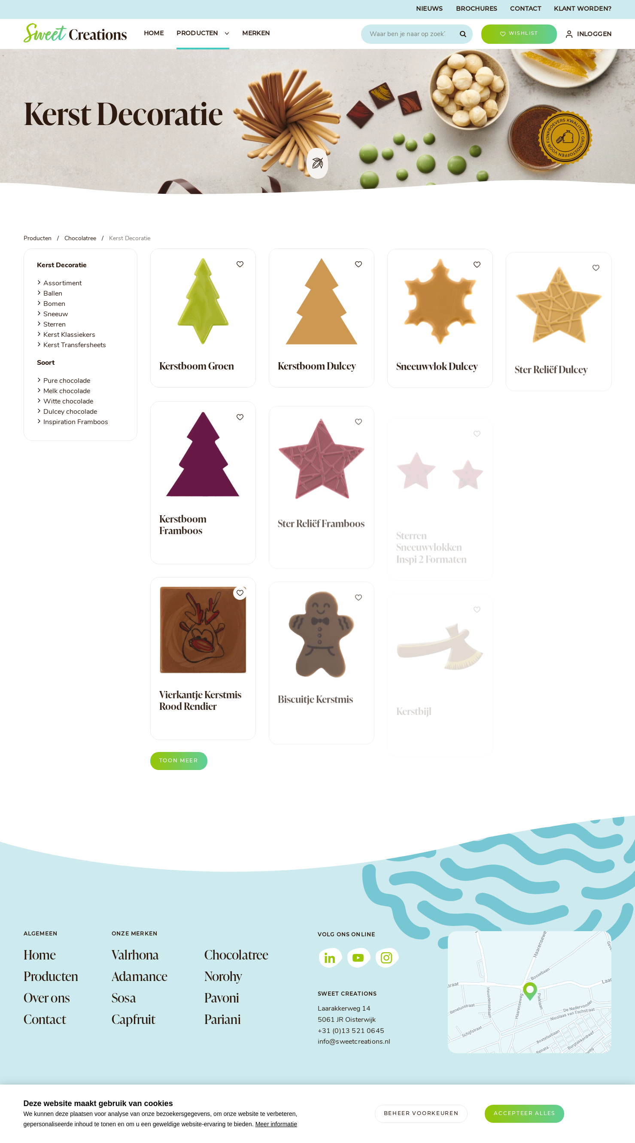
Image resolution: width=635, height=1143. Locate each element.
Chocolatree (236, 954)
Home (40, 954)
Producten (51, 976)
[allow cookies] (524, 1114)
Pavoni (222, 997)
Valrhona (135, 954)
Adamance (140, 976)
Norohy (223, 976)
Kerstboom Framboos (183, 538)
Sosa (124, 997)
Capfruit (134, 1019)
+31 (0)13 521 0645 (351, 1031)
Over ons (47, 997)
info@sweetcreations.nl (354, 1042)
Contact (45, 1019)
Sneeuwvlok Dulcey (437, 376)
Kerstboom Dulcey (317, 368)
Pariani (222, 1019)
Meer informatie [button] (276, 1124)
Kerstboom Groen (196, 366)
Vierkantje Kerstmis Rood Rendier (200, 714)
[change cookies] (421, 1114)
